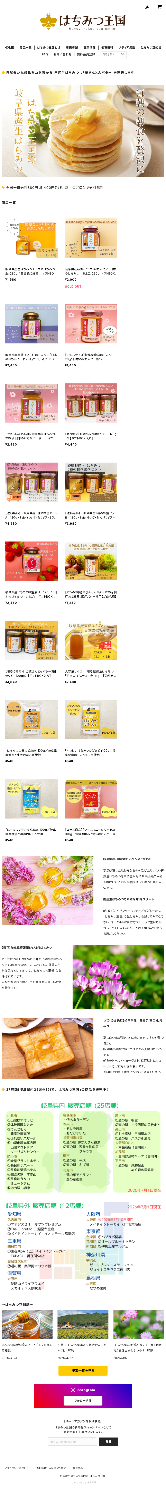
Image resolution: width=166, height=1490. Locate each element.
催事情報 (107, 47)
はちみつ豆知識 (151, 47)
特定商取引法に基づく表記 (51, 1467)
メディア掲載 (127, 47)
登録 (108, 1441)
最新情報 (90, 47)
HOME (9, 47)
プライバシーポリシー (17, 1467)
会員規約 (78, 1467)
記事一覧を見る (83, 1371)
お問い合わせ (63, 54)
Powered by (83, 1482)
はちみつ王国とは (48, 47)
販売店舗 (72, 47)
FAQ (45, 54)
